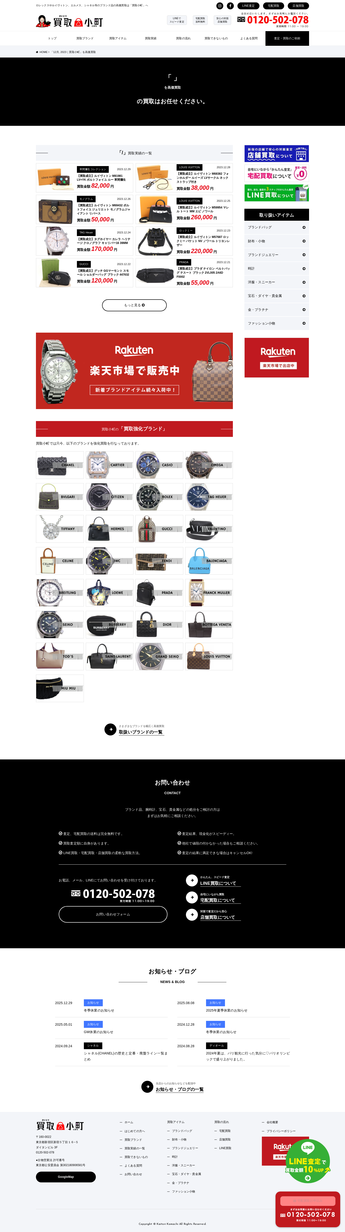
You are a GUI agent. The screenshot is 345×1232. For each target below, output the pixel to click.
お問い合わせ (133, 1174)
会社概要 (272, 1122)
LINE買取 (225, 1148)
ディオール (216, 1045)
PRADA (184, 262)
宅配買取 (274, 5)
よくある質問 (249, 38)
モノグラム (86, 198)
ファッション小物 (276, 323)
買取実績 (151, 38)
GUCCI (84, 264)
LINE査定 (248, 5)
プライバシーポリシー (281, 1131)
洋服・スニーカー (276, 282)
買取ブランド (85, 38)
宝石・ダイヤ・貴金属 (276, 296)
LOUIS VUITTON (189, 167)
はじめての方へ (135, 1131)
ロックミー (186, 230)
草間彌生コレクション (93, 169)
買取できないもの (216, 38)
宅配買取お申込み (307, 1200)
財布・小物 (276, 241)
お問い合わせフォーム (113, 914)
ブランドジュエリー (276, 255)
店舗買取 (298, 5)
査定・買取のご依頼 (287, 38)
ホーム (129, 1122)
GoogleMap (66, 1177)
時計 (276, 268)
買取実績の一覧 (135, 1148)
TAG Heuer (86, 232)
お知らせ (93, 1002)
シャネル (93, 1045)
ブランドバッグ (276, 227)
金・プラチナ (276, 310)
